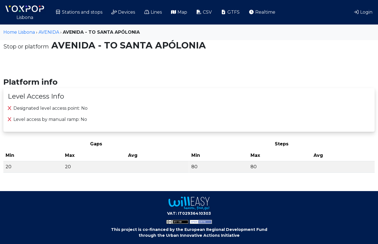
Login (362, 12)
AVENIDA (48, 32)
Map (179, 12)
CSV (204, 12)
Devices (123, 12)
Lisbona (24, 12)
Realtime (262, 12)
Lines (153, 12)
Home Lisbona (19, 32)
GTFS (230, 12)
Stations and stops (78, 12)
